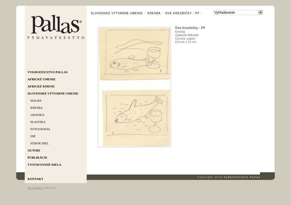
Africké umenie (42, 79)
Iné (33, 136)
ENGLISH (49, 187)
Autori (34, 150)
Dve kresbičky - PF (182, 13)
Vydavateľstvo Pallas (48, 72)
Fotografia (40, 129)
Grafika (37, 114)
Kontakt (35, 179)
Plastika (37, 122)
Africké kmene (41, 86)
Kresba (36, 107)
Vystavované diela (44, 164)
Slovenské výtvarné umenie (53, 93)
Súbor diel (39, 143)
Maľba (36, 100)
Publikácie (37, 157)
